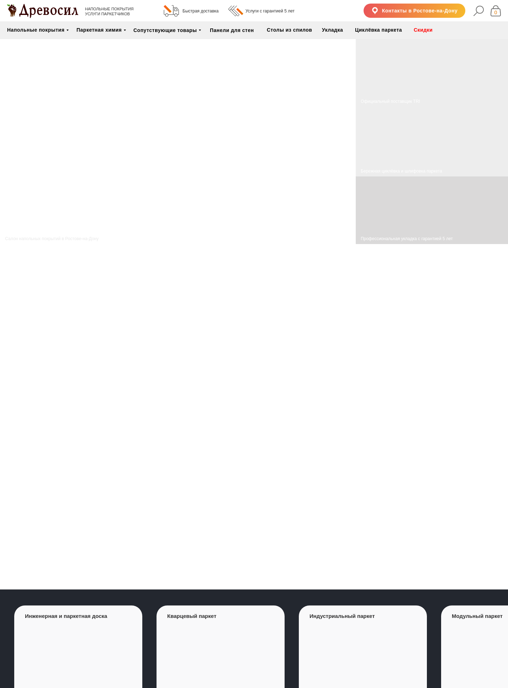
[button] (414, 11)
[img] (432, 141)
